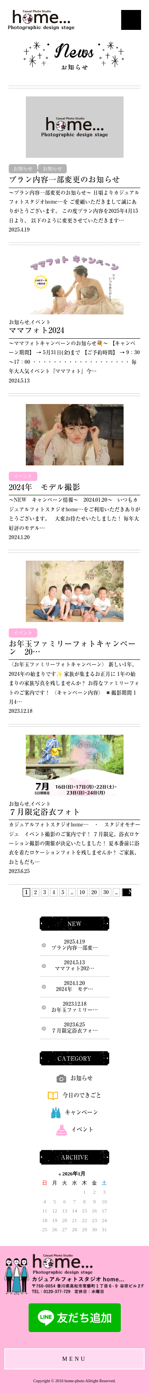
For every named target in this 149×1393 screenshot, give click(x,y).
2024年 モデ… (74, 989)
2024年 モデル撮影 (44, 487)
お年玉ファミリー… (74, 1009)
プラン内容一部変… (74, 947)
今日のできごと (74, 1095)
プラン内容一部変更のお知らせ (64, 179)
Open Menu (131, 20)
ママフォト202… (74, 968)
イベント (40, 322)
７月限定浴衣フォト (44, 812)
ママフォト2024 (36, 330)
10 (82, 892)
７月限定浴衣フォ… (74, 1030)
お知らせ (23, 168)
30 (106, 892)
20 (94, 892)
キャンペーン (74, 1112)
